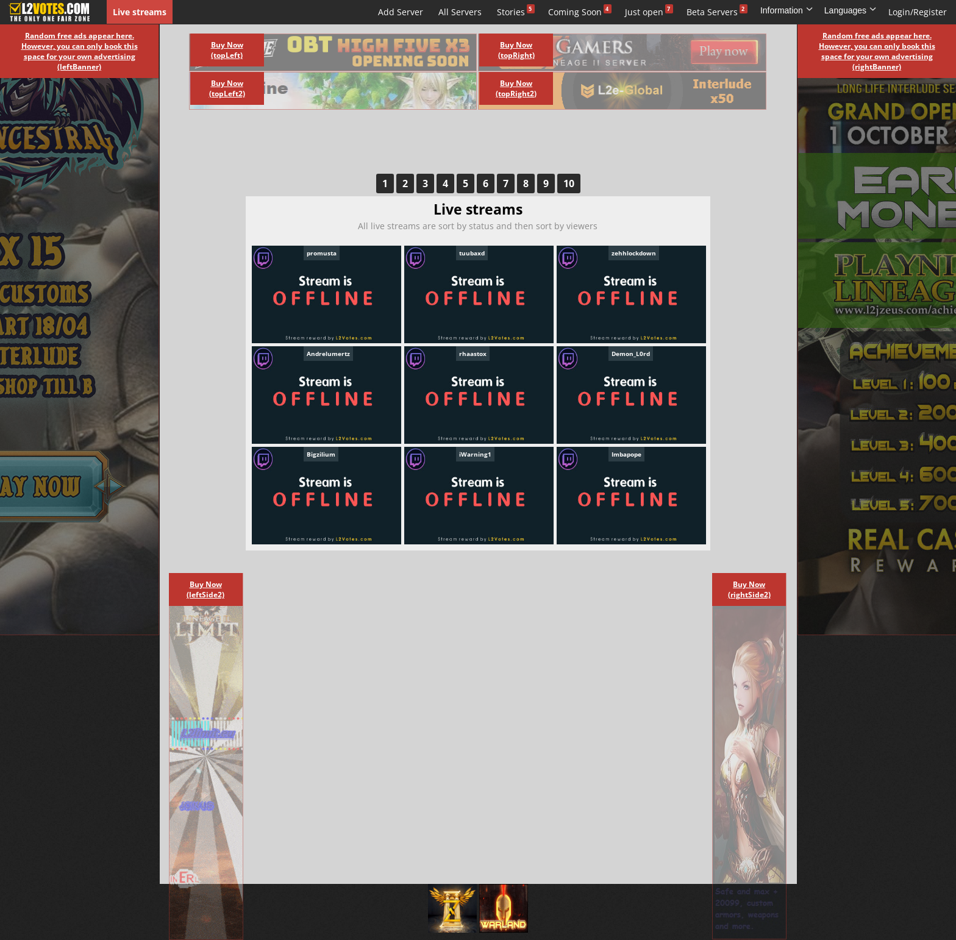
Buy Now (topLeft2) (227, 88)
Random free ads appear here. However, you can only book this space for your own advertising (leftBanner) (79, 51)
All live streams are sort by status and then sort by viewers (478, 226)
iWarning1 (475, 454)
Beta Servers (712, 12)
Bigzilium (321, 454)
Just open (644, 12)
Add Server (400, 12)
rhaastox (473, 353)
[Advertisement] (464, 146)
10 (568, 183)
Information (786, 10)
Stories (511, 12)
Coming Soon (575, 12)
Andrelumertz (328, 353)
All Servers (460, 12)
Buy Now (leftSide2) (205, 589)
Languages (850, 10)
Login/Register (917, 12)
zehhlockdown (634, 253)
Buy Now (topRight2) (516, 88)
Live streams (139, 12)
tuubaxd (472, 253)
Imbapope (626, 454)
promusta (322, 253)
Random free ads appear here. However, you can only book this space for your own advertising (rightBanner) (877, 51)
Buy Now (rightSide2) (749, 589)
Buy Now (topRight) (516, 50)
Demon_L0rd (631, 353)
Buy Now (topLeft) (227, 50)
